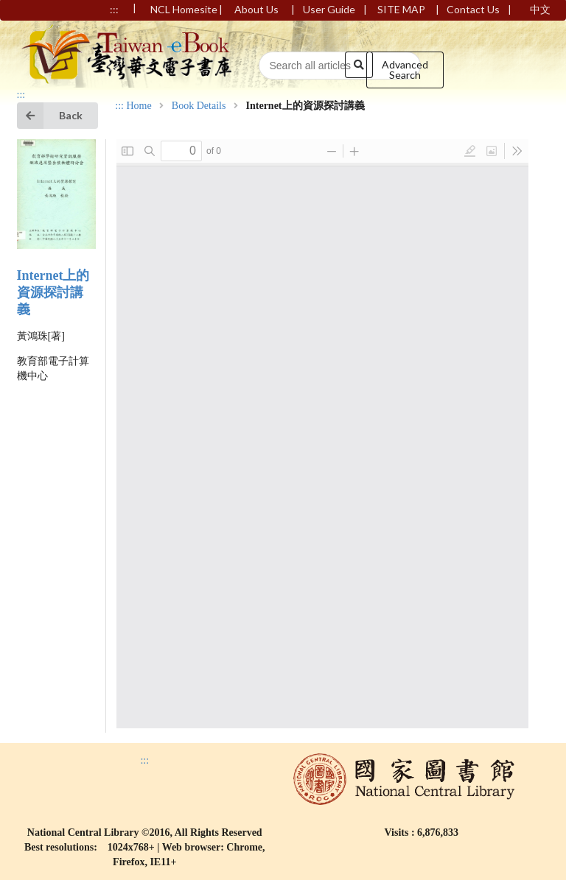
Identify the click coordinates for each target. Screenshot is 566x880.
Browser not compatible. (322, 433)
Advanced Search (405, 69)
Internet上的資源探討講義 (53, 292)
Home (138, 106)
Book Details (199, 106)
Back (50, 115)
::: (21, 94)
